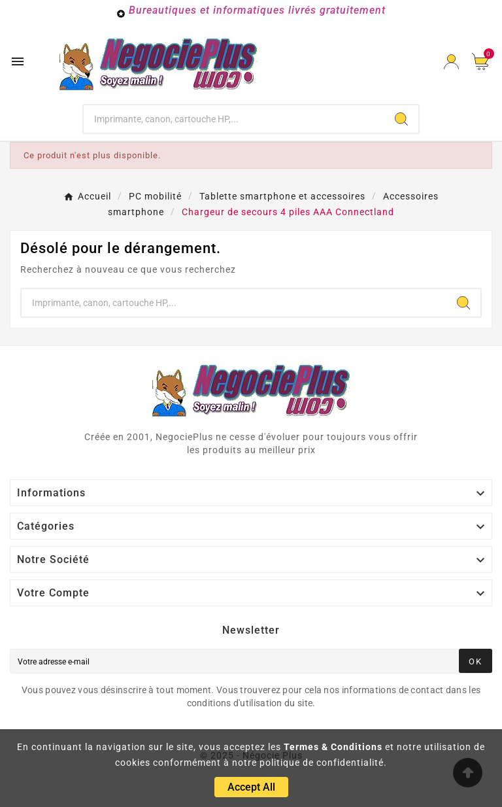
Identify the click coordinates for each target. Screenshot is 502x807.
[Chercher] (234, 119)
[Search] (401, 119)
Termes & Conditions (333, 747)
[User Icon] (451, 61)
